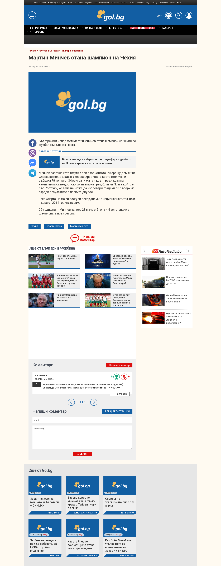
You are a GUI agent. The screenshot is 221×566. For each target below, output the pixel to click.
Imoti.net (124, 3)
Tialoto (80, 3)
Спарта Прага (54, 226)
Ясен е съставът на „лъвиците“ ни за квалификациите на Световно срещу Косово (67, 280)
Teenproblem (104, 3)
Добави (82, 453)
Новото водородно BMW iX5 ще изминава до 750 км (165, 282)
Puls (96, 3)
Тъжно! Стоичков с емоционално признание (67, 297)
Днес (164, 15)
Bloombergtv (53, 3)
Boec (179, 3)
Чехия (34, 226)
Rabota (132, 3)
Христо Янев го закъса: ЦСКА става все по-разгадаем (81, 545)
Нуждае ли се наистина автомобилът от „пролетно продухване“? (166, 318)
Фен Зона (54, 555)
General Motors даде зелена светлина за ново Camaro (164, 300)
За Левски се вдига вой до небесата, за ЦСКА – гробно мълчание (43, 545)
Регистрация (121, 411)
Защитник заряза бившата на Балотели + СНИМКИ (44, 502)
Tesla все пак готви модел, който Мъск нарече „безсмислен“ (165, 264)
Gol (75, 3)
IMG (29, 3)
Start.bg (154, 3)
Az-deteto (140, 3)
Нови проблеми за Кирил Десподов (66, 257)
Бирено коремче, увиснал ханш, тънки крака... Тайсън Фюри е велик (82, 503)
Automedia (115, 3)
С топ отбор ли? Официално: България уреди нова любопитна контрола (121, 300)
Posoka (172, 3)
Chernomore (163, 3)
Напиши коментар (87, 238)
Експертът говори (87, 555)
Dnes (44, 3)
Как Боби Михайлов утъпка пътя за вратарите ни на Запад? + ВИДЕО (118, 545)
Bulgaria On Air (65, 3)
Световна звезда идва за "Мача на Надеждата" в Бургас (122, 260)
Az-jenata (88, 3)
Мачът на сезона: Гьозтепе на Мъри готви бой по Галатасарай (122, 279)
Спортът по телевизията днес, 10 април (119, 502)
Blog (147, 3)
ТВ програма (127, 513)
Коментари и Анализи (85, 513)
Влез (108, 411)
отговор (122, 393)
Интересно (53, 513)
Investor (37, 3)
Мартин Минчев (79, 226)
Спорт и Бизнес (125, 555)
